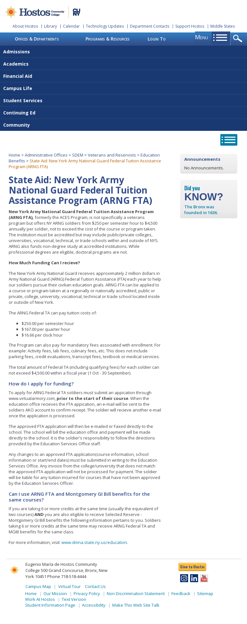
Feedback (180, 593)
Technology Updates (105, 26)
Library (50, 26)
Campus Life (17, 88)
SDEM (77, 155)
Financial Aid (17, 76)
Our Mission (55, 593)
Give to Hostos (192, 566)
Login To (157, 39)
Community (16, 125)
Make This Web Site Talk (136, 605)
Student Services (22, 100)
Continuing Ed (19, 113)
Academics (16, 64)
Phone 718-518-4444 (66, 576)
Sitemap (205, 593)
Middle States (222, 26)
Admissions (16, 52)
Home (14, 155)
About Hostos (25, 26)
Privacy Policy (87, 593)
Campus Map (38, 586)
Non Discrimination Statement (136, 593)
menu (201, 37)
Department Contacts (149, 26)
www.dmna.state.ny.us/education (94, 542)
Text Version (74, 599)
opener (239, 38)
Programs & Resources (108, 39)
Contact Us (95, 586)
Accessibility (93, 605)
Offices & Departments (37, 39)
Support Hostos (189, 26)
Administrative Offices (46, 155)
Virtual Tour (69, 586)
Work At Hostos (40, 599)
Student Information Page (50, 605)
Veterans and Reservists (112, 155)
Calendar (71, 26)
